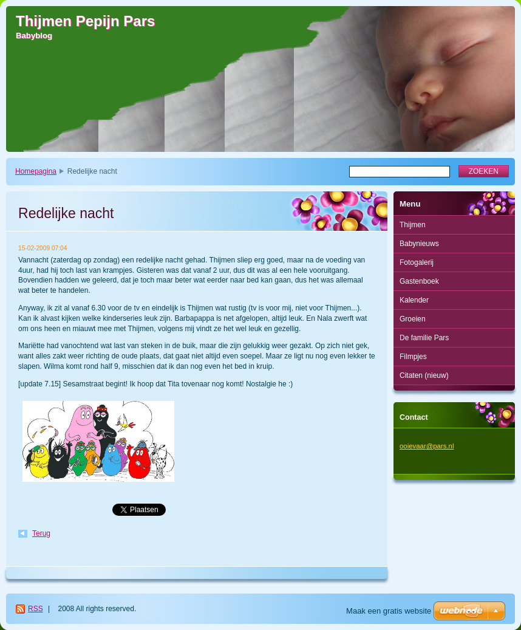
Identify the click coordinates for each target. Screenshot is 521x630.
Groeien (413, 319)
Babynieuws (419, 243)
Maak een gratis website (388, 610)
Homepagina (35, 171)
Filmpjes (413, 356)
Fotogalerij (417, 262)
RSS (35, 608)
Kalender (414, 300)
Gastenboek (419, 281)
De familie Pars (424, 338)
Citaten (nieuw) (424, 375)
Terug (41, 533)
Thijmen (413, 225)
